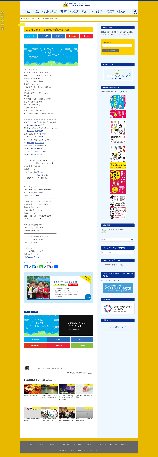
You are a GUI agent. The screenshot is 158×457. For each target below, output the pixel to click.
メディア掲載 (110, 14)
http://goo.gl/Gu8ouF (34, 127)
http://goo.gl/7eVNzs (34, 157)
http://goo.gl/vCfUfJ (34, 133)
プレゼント (85, 14)
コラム (36, 14)
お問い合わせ (121, 14)
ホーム (29, 14)
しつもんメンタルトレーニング (78, 454)
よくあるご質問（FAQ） (115, 231)
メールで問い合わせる (118, 329)
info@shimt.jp (39, 177)
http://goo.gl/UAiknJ (31, 245)
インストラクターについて (49, 14)
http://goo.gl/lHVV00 (34, 151)
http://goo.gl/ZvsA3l (34, 139)
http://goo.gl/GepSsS (31, 221)
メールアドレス (107, 44)
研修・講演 (63, 14)
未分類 (35, 314)
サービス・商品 (74, 14)
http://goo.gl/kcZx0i (31, 198)
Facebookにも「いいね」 (111, 262)
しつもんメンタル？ (97, 14)
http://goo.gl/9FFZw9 (34, 145)
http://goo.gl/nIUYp (30, 259)
